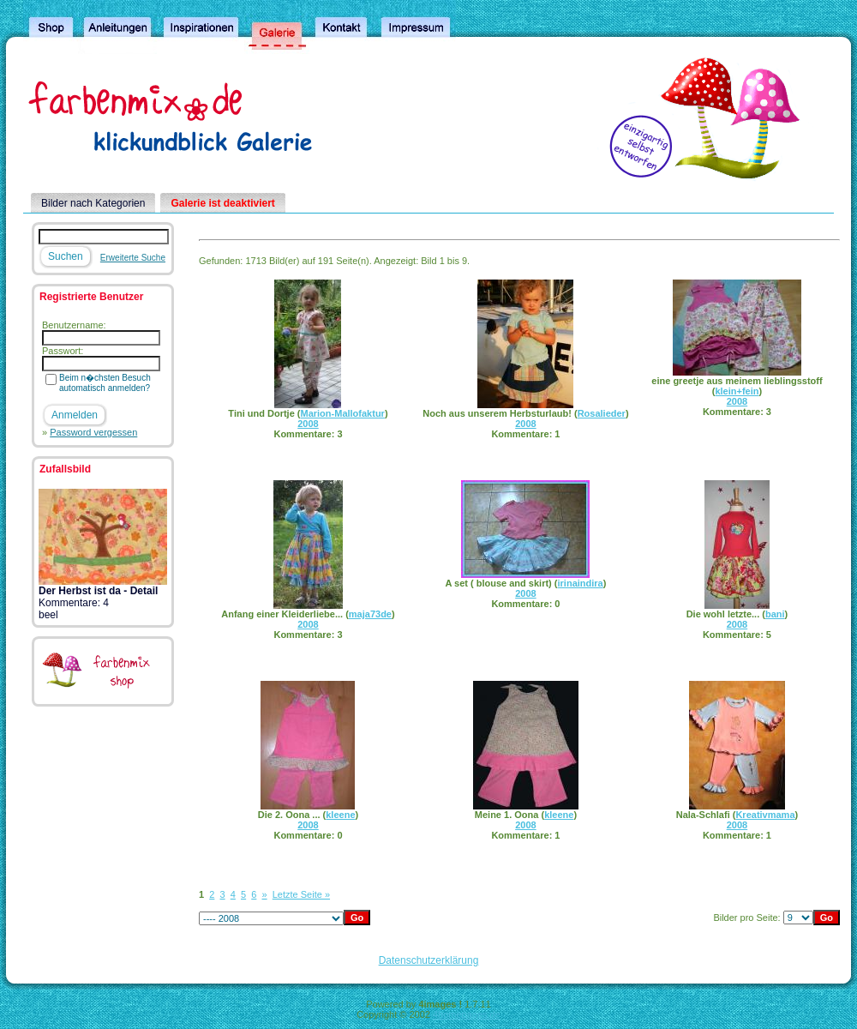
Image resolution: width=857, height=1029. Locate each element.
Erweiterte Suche (132, 257)
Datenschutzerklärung (429, 960)
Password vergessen (93, 432)
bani (775, 614)
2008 (307, 423)
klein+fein (736, 391)
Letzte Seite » (301, 894)
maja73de (370, 614)
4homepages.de (466, 1014)
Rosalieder (602, 413)
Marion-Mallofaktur (343, 413)
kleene (340, 814)
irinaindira (580, 583)
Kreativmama (764, 814)
